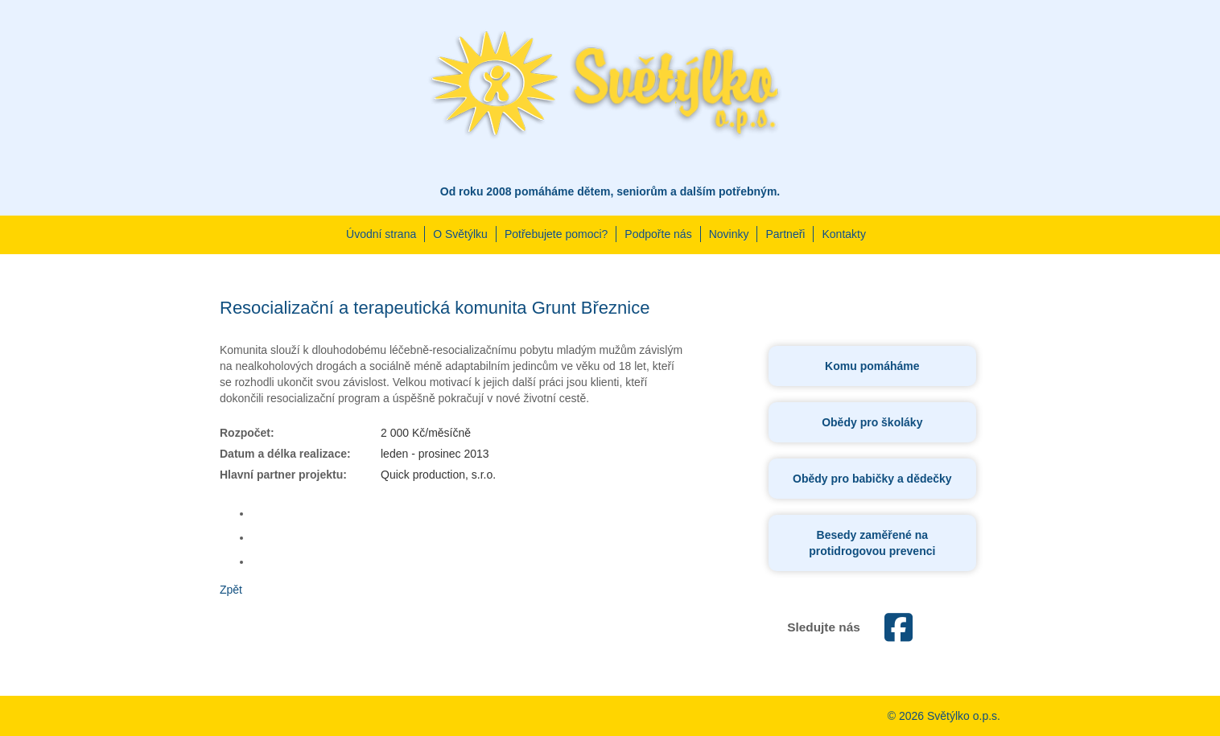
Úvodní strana (381, 234)
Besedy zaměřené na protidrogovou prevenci (872, 542)
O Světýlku (460, 234)
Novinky (729, 234)
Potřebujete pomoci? (556, 234)
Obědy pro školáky (872, 422)
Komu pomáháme (872, 366)
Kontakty (843, 234)
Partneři (785, 234)
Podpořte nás (657, 234)
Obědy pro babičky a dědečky (872, 478)
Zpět (231, 589)
